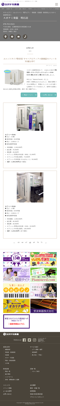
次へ (45, 242)
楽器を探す (6, 347)
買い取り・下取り (37, 355)
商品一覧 (7, 371)
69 (34, 242)
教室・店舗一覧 (35, 388)
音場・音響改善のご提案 (12, 379)
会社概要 (33, 385)
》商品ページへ (27, 95)
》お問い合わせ (47, 95)
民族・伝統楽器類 (10, 360)
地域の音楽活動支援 (36, 394)
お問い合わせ (7, 394)
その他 (7, 363)
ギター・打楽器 (9, 357)
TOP (3, 8)
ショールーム (9, 377)
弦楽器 (7, 355)
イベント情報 (7, 388)
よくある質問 (7, 391)
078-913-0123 (8, 24)
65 (19, 242)
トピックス (6, 385)
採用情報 (33, 391)
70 (38, 242)
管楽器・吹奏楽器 (10, 352)
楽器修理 (34, 352)
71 (41, 242)
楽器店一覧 (9, 8)
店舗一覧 (33, 369)
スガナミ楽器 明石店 (20, 8)
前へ (15, 242)
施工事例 (7, 374)
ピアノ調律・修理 (37, 349)
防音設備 (6, 369)
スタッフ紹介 (36, 371)
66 (22, 242)
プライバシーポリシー (37, 397)
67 (26, 242)
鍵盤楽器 (7, 349)
